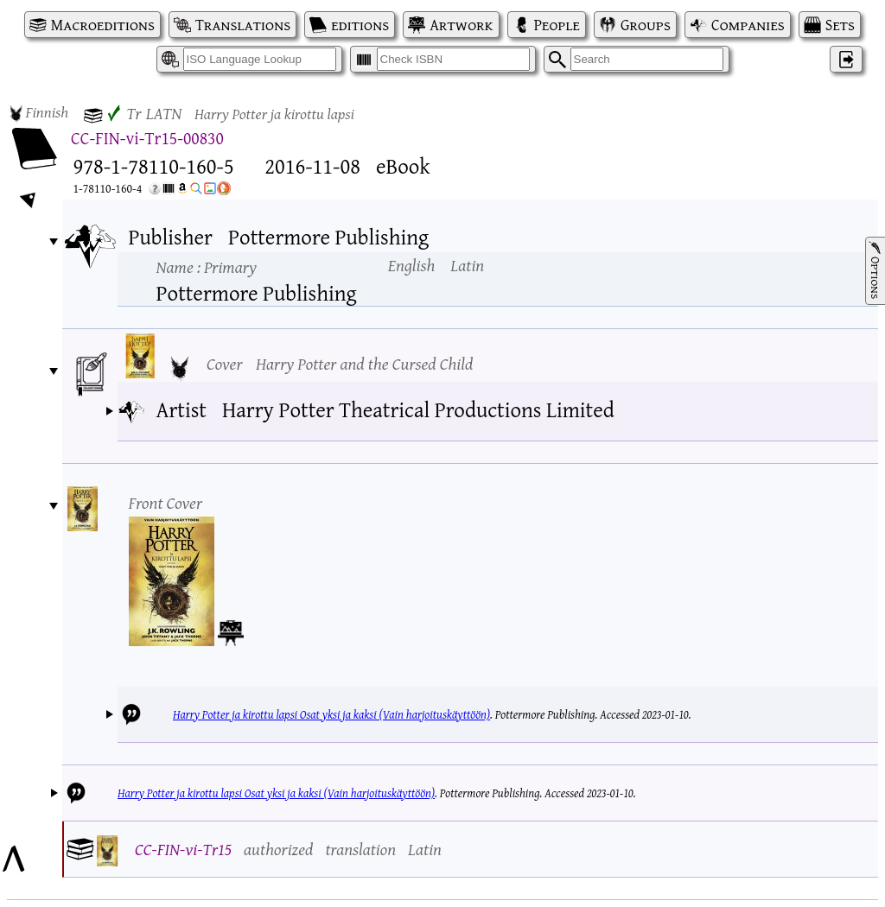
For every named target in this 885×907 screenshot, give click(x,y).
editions (360, 24)
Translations (242, 24)
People (557, 24)
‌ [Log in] (846, 59)
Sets (840, 24)
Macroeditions (103, 24)
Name (206, 266)
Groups (646, 24)
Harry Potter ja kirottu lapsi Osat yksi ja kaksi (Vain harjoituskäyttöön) (331, 714)
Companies (748, 24)
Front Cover (166, 502)
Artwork (461, 24)
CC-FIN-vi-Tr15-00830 (147, 137)
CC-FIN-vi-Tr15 (183, 848)
